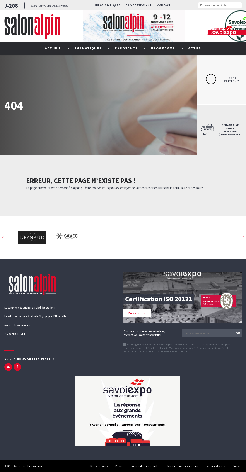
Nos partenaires (99, 466)
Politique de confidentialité (145, 466)
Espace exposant (139, 5)
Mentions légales (216, 466)
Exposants (126, 48)
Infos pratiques (107, 5)
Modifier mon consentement (183, 466)
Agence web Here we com (28, 466)
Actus (194, 48)
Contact (164, 5)
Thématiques (88, 48)
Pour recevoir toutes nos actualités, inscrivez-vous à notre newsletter (144, 333)
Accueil (53, 48)
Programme (163, 48)
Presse (118, 466)
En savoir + (137, 313)
